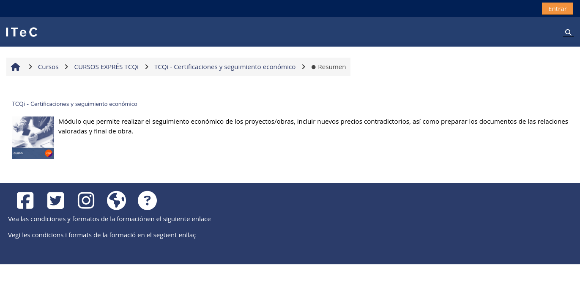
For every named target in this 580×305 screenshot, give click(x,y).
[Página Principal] (21, 31)
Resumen (328, 66)
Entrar (557, 8)
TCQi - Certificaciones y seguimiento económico (74, 104)
